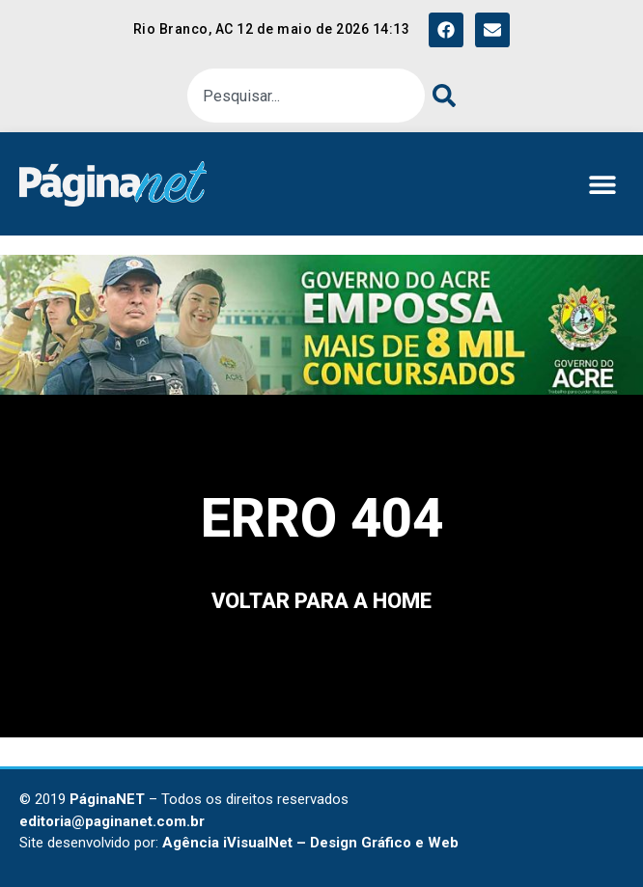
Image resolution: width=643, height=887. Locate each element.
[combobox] (306, 96)
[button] (602, 184)
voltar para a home (321, 601)
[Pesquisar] (440, 96)
